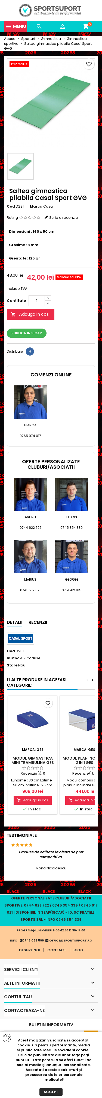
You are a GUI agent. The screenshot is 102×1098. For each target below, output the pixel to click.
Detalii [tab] (14, 622)
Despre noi (29, 950)
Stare (12, 665)
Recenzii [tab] (38, 622)
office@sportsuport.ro (68, 940)
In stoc (13, 658)
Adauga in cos (30, 314)
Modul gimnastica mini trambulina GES (32, 760)
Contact (56, 950)
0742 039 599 (32, 940)
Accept (51, 1091)
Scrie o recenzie (63, 217)
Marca (36, 206)
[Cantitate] (37, 300)
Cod (11, 206)
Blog (78, 950)
